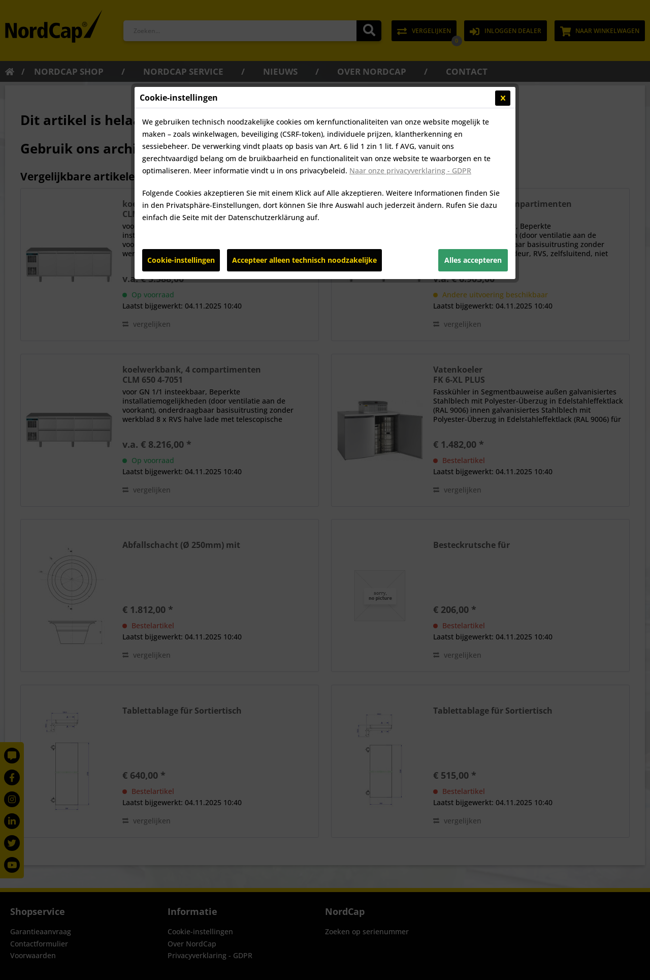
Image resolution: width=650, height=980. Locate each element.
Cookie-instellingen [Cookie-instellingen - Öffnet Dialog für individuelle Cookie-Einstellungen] (181, 260)
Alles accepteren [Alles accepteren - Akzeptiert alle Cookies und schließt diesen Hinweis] (473, 260)
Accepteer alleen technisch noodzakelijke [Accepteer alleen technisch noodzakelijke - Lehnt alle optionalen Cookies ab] (304, 260)
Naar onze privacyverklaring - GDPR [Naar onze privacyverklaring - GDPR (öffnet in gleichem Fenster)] (410, 170)
